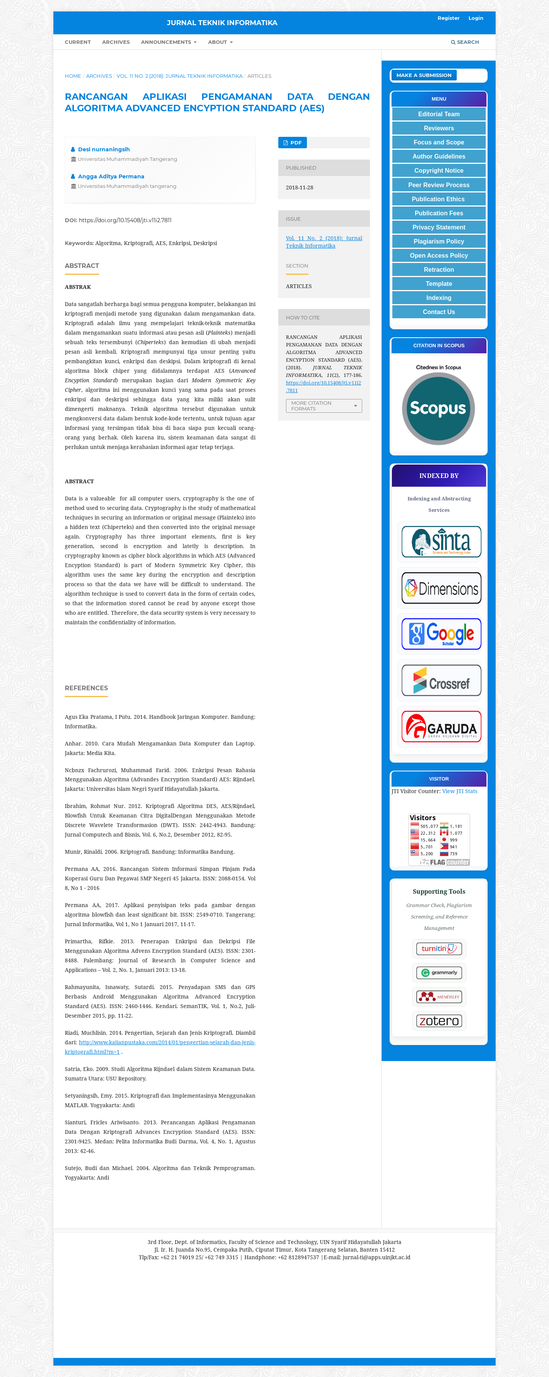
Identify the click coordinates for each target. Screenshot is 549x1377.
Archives (116, 42)
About (218, 42)
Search (465, 42)
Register (449, 18)
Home (73, 76)
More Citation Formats (311, 406)
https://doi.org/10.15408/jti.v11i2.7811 (125, 220)
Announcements (167, 42)
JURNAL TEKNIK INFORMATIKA (222, 23)
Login (476, 18)
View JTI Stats (459, 791)
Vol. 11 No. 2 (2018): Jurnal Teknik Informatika (179, 76)
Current (78, 42)
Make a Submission (424, 75)
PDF (295, 142)
